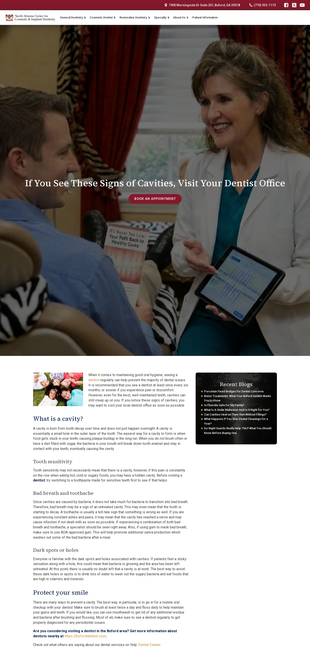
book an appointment (155, 199)
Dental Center (149, 645)
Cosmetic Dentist (103, 17)
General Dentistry (73, 17)
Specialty (162, 17)
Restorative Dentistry (134, 17)
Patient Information (205, 17)
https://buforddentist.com (85, 636)
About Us (181, 17)
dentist (93, 380)
